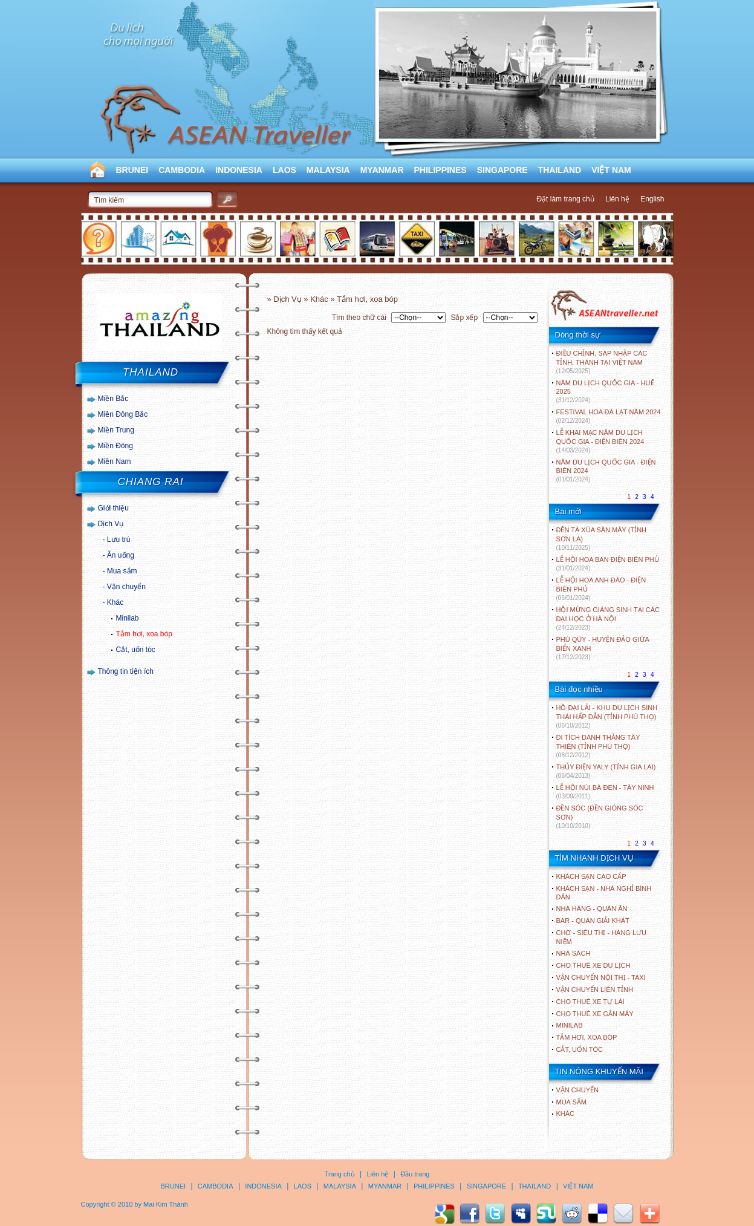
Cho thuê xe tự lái (590, 1001)
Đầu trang (414, 1174)
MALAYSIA (328, 170)
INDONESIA (238, 170)
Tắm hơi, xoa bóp (144, 634)
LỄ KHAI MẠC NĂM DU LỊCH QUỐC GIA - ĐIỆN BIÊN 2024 (600, 441)
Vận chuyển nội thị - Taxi (601, 977)
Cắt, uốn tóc (135, 649)
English (652, 199)
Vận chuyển (126, 586)
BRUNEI (132, 170)
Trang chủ (340, 1174)
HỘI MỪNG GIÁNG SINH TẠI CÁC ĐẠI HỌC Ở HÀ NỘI (608, 618)
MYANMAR (382, 170)
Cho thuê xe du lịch (593, 965)
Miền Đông (115, 446)
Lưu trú (119, 539)
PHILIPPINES (440, 170)
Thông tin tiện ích (126, 671)
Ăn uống (120, 555)
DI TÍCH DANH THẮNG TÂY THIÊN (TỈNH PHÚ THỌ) (598, 746)
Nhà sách (573, 953)
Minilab (127, 618)
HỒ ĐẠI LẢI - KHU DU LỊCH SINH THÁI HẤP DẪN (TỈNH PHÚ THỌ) (607, 716)
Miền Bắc (113, 398)
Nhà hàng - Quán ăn (592, 908)
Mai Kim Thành (165, 1204)
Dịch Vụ (111, 524)
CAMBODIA (181, 170)
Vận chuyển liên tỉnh (594, 989)
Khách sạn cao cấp (591, 876)
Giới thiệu (113, 508)
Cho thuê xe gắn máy (595, 1013)
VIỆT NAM (611, 170)
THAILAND (560, 170)
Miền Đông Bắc (123, 414)
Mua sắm (122, 571)
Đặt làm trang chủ (565, 199)
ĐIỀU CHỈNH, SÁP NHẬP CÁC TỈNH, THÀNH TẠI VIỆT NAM (602, 362)
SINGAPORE (502, 170)
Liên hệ (617, 199)
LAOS (284, 170)
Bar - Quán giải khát (592, 920)
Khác (115, 602)
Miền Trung (116, 430)
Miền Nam (114, 461)
